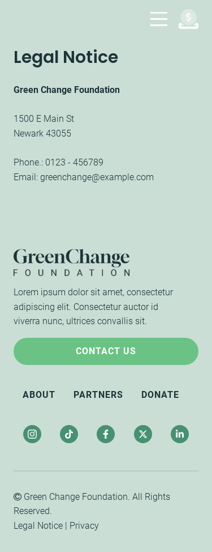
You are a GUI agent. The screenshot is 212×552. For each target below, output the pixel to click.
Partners (98, 394)
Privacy (84, 525)
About (39, 394)
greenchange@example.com (97, 177)
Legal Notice (38, 525)
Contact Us (106, 351)
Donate (160, 394)
